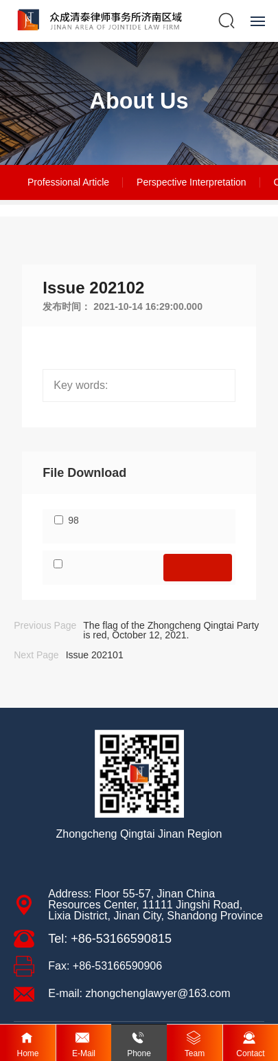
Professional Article (68, 182)
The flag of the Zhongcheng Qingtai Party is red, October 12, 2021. (171, 630)
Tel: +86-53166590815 (110, 939)
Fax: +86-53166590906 (105, 966)
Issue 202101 (95, 654)
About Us (139, 101)
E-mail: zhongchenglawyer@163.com (139, 993)
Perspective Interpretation (191, 182)
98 (73, 520)
